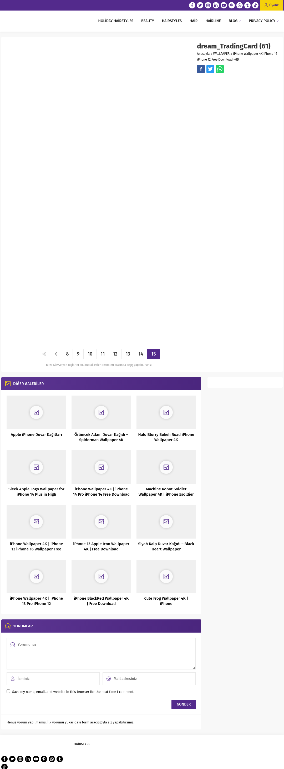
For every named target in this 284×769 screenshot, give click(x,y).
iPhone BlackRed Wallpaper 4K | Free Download (101, 601)
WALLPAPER (221, 54)
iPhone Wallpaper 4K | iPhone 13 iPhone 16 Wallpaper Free (36, 546)
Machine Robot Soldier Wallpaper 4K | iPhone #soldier (166, 492)
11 (103, 354)
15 (153, 354)
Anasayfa (203, 54)
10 (90, 354)
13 (128, 354)
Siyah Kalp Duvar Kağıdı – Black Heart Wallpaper (166, 546)
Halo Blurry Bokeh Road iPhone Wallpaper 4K (166, 437)
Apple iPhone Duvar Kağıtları (36, 434)
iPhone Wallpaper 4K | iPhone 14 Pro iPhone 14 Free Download (101, 492)
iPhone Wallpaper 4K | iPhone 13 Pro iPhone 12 (36, 601)
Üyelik (274, 5)
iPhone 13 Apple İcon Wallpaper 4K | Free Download (101, 546)
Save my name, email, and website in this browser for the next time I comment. (73, 692)
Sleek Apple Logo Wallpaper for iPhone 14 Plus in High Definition (36, 494)
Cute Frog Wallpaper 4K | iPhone (166, 601)
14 (140, 354)
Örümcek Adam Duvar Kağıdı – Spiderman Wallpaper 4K (101, 437)
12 (115, 354)
